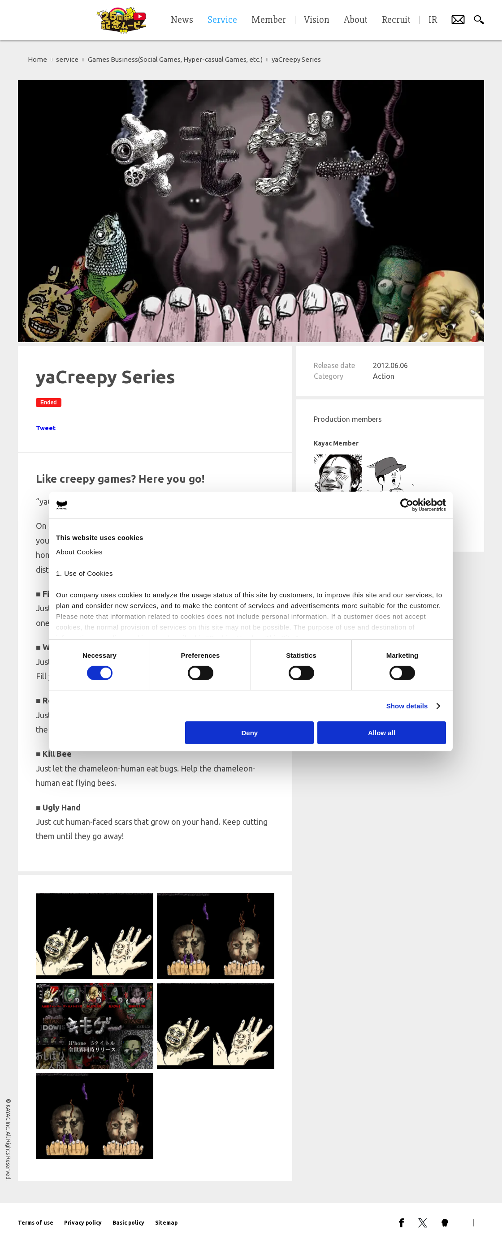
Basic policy (128, 1223)
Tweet (46, 428)
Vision (316, 20)
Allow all (381, 733)
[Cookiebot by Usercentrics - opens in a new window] (407, 505)
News (182, 20)
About (356, 20)
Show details (407, 706)
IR (432, 20)
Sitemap (166, 1223)
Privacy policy (83, 1223)
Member (268, 20)
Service (222, 20)
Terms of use (35, 1223)
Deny (250, 733)
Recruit (396, 20)
